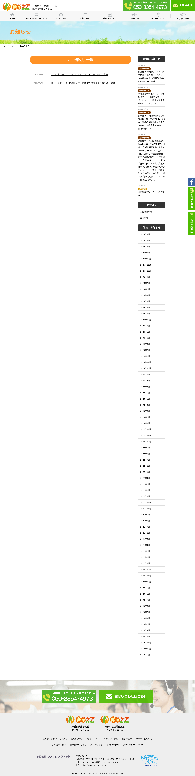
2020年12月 (145, 569)
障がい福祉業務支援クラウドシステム (114, 726)
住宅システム (93, 739)
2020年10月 (145, 581)
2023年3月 (145, 411)
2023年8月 (145, 380)
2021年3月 (145, 551)
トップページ (7, 46)
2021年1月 (145, 563)
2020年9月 (145, 588)
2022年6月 (145, 466)
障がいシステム (111, 739)
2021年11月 (145, 508)
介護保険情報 (146, 212)
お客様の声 (127, 739)
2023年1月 (145, 423)
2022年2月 (145, 490)
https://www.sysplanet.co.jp (94, 765)
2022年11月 (145, 435)
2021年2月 (145, 557)
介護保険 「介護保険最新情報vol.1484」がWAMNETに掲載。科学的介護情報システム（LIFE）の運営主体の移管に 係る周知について (151, 122)
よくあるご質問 (59, 744)
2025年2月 (145, 307)
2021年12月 (145, 502)
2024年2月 (145, 356)
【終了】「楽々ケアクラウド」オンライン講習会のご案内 (79, 74)
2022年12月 (145, 429)
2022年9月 (145, 447)
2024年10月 (145, 319)
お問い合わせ (113, 744)
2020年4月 (145, 618)
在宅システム (77, 739)
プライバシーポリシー (133, 744)
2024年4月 (145, 344)
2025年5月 (145, 289)
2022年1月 (145, 496)
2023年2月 (145, 417)
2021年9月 (145, 514)
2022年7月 (145, 460)
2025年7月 (145, 283)
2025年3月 (145, 301)
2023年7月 (145, 386)
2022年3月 (145, 484)
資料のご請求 (96, 744)
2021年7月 (145, 527)
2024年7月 (145, 326)
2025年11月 (145, 265)
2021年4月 (145, 545)
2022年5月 (145, 472)
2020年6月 (145, 606)
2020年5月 (145, 612)
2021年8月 (145, 521)
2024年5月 (145, 338)
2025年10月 (145, 271)
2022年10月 (145, 441)
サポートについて (144, 739)
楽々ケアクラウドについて (55, 739)
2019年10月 (145, 649)
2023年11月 (145, 362)
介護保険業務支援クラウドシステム (80, 726)
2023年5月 (145, 399)
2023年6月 (145, 393)
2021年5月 (145, 539)
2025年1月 (145, 313)
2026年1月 (145, 252)
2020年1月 (145, 636)
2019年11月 (145, 642)
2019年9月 (145, 655)
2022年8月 (145, 454)
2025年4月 (145, 295)
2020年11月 (145, 575)
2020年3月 (145, 624)
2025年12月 (145, 259)
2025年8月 (145, 277)
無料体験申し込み (78, 744)
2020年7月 (145, 600)
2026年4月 (145, 234)
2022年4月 (145, 478)
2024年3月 (145, 350)
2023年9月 (145, 374)
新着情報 (144, 218)
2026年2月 (145, 246)
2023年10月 (145, 368)
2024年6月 (145, 332)
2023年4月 (145, 405)
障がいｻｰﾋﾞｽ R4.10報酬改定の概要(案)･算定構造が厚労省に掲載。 (84, 83)
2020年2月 (145, 630)
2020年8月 (145, 594)
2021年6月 (145, 533)
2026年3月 (145, 240)
